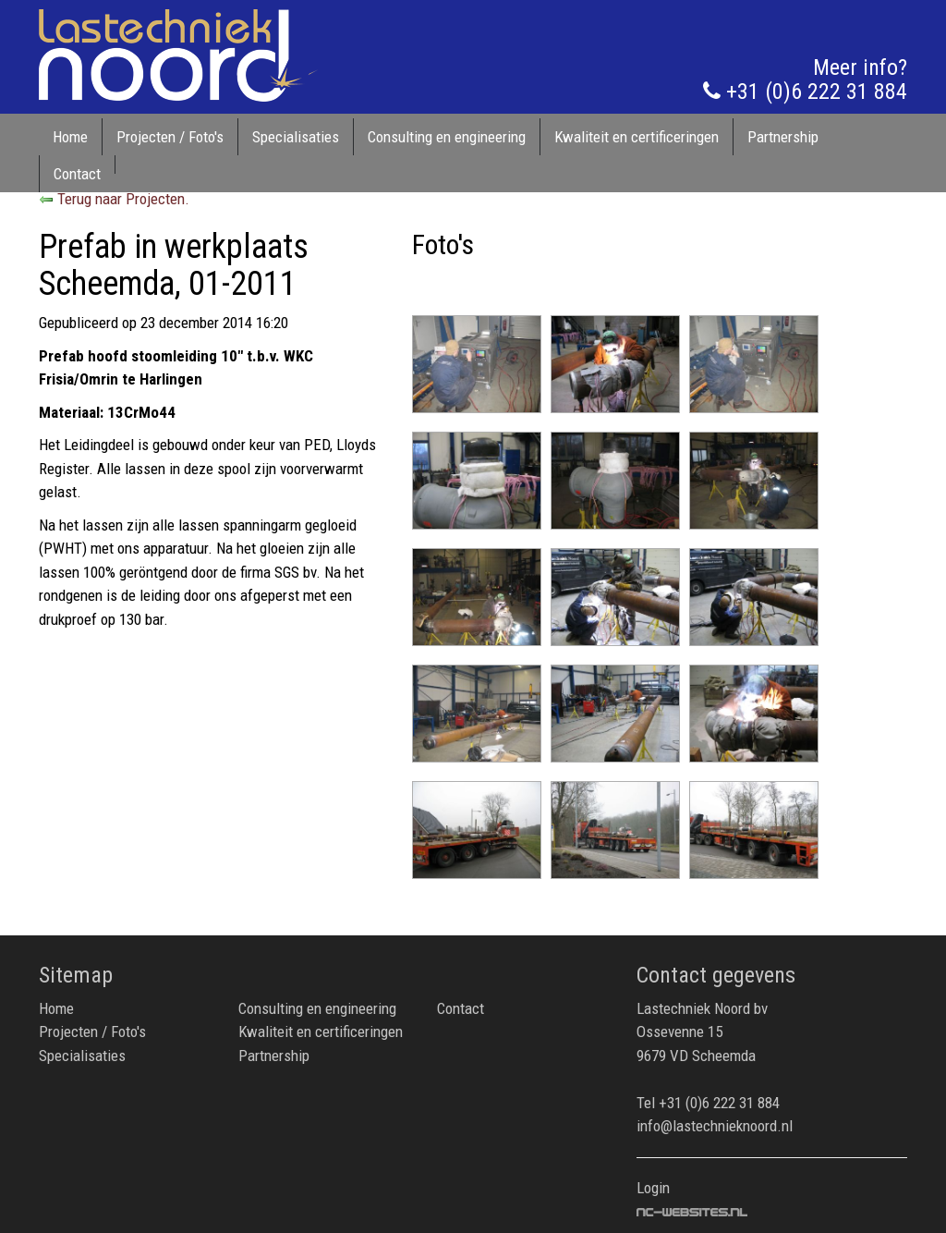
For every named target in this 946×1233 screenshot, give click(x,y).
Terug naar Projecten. (114, 198)
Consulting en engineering (447, 137)
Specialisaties (295, 137)
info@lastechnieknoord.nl (715, 1126)
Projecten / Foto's (170, 137)
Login (653, 1187)
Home (70, 137)
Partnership (783, 137)
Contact (77, 174)
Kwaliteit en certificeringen (636, 137)
